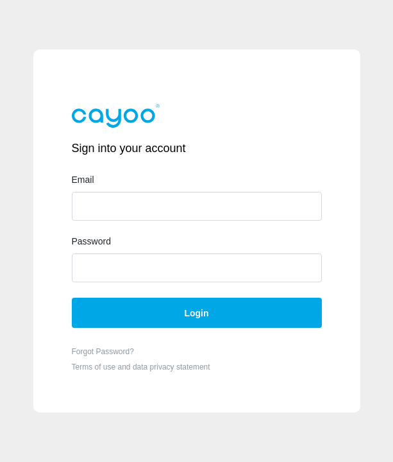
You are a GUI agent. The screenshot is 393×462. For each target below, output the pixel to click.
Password (91, 241)
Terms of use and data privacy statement (141, 367)
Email (83, 180)
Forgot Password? (103, 351)
